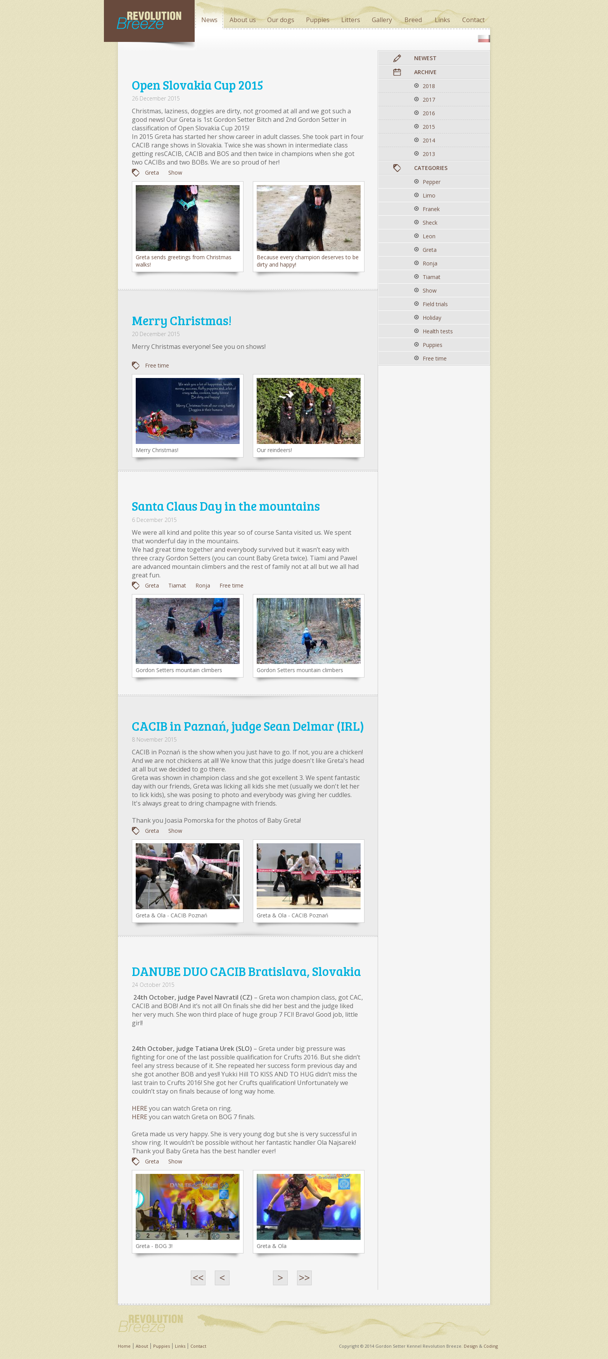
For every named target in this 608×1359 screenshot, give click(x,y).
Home (124, 1346)
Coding (491, 1346)
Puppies (161, 1346)
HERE (139, 1108)
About (142, 1346)
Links (180, 1346)
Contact (198, 1346)
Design (471, 1346)
